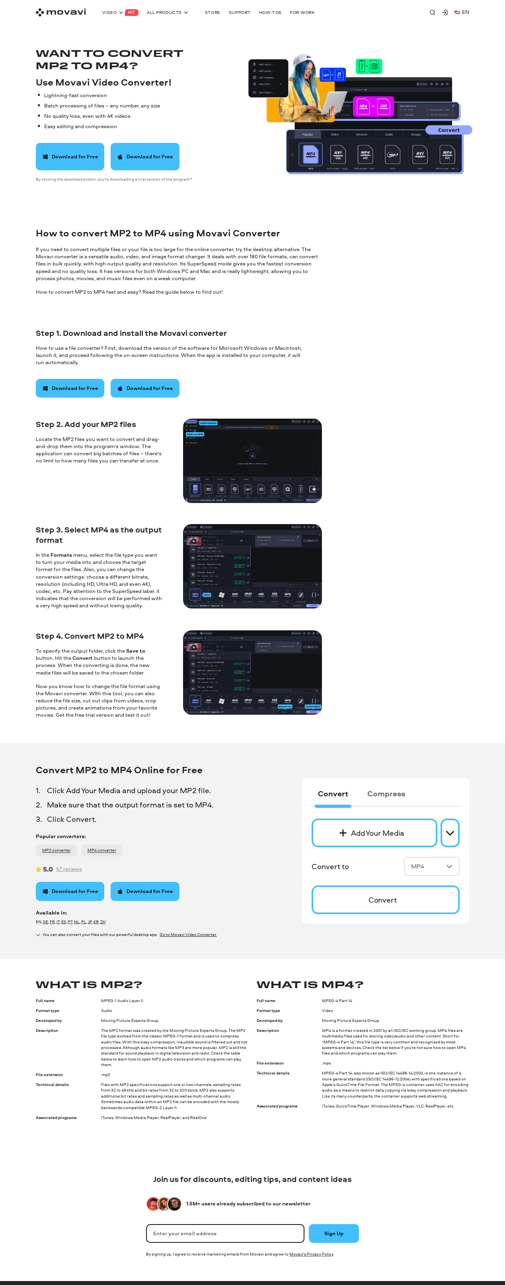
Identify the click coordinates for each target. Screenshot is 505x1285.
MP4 (431, 866)
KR (96, 921)
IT (58, 921)
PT (70, 921)
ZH (102, 921)
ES (63, 921)
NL (77, 921)
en (461, 12)
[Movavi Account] (445, 12)
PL (83, 921)
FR (52, 921)
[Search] (432, 12)
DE (45, 921)
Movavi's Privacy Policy (311, 1254)
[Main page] (61, 12)
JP (90, 921)
